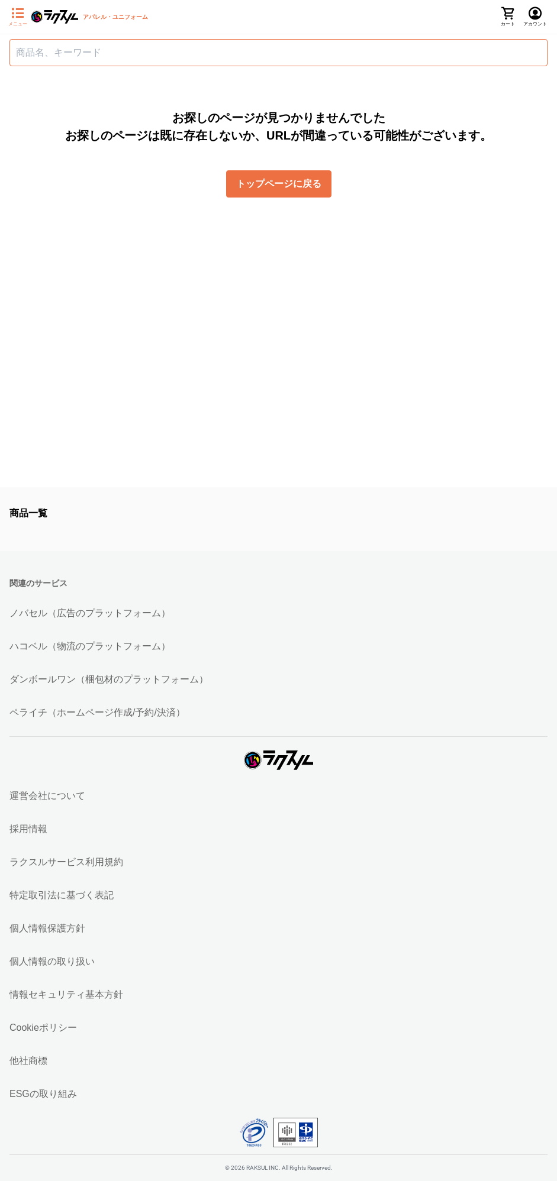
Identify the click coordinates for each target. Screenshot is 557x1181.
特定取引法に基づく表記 (61, 895)
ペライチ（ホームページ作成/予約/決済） (97, 712)
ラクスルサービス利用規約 (66, 862)
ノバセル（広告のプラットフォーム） (89, 613)
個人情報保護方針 (47, 928)
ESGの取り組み (43, 1094)
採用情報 (28, 829)
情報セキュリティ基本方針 (66, 994)
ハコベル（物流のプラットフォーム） (89, 646)
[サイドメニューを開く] (18, 17)
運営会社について (47, 796)
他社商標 (28, 1061)
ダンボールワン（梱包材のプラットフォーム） (108, 679)
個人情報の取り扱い (52, 961)
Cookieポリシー (43, 1028)
